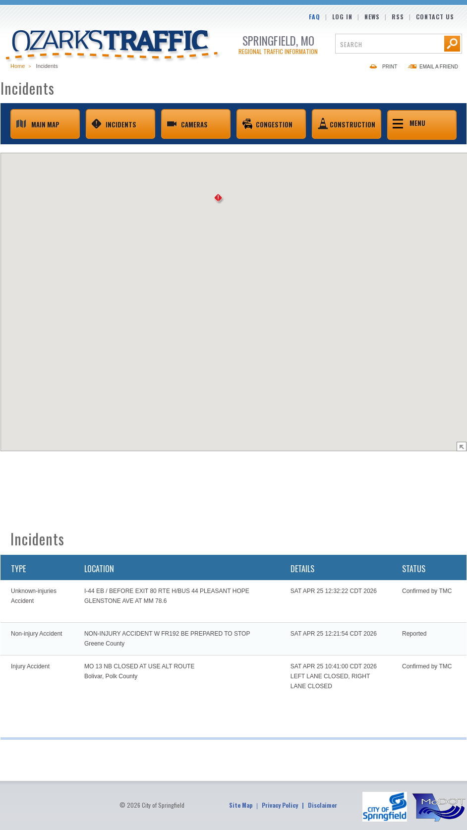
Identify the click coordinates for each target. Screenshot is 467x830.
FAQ (314, 16)
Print (389, 66)
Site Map (240, 805)
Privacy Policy (280, 805)
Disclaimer (322, 805)
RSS (398, 16)
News (372, 16)
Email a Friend (438, 66)
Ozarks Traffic (113, 46)
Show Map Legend (462, 446)
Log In (342, 16)
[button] (219, 199)
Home (17, 66)
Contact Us (435, 16)
